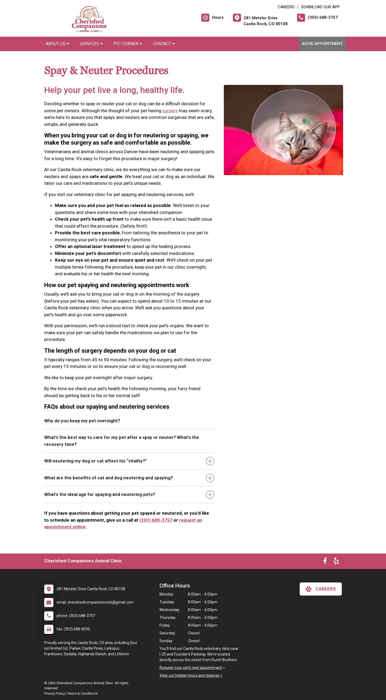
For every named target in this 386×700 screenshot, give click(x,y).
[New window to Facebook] (325, 562)
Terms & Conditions (82, 693)
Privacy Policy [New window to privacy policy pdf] (54, 693)
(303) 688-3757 (155, 520)
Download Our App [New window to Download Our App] (320, 7)
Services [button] (91, 43)
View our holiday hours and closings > (190, 675)
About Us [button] (57, 43)
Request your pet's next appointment (190, 667)
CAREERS (286, 7)
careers (321, 589)
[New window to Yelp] (336, 562)
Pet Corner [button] (127, 43)
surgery (170, 110)
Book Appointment (322, 43)
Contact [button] (164, 43)
